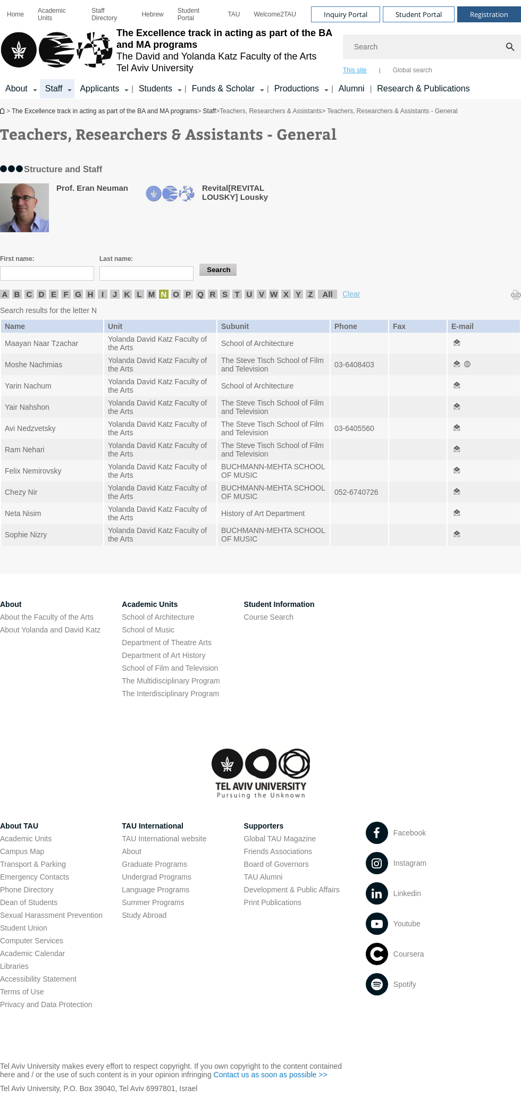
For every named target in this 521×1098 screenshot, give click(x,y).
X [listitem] (286, 294)
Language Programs (155, 889)
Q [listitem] (200, 294)
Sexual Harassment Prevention (51, 915)
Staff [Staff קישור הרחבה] (54, 88)
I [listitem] (103, 294)
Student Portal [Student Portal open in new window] (188, 14)
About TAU (19, 826)
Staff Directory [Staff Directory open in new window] (104, 14)
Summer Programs (153, 902)
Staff (209, 111)
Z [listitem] (310, 294)
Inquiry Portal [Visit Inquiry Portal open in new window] (345, 14)
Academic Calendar (32, 953)
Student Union (23, 928)
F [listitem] (65, 294)
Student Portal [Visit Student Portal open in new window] (419, 14)
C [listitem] (29, 294)
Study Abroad (144, 915)
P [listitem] (188, 294)
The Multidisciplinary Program (171, 681)
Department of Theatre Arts (167, 642)
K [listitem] (127, 294)
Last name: (116, 259)
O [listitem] (176, 294)
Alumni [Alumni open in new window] (352, 88)
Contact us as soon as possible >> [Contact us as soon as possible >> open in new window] (270, 1074)
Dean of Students (28, 902)
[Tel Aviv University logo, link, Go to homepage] (166, 50)
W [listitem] (274, 294)
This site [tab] (355, 70)
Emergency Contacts (34, 877)
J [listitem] (115, 294)
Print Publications (272, 902)
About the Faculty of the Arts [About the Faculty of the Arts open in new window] (47, 617)
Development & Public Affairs (292, 889)
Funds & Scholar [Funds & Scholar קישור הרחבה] (223, 88)
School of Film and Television (170, 668)
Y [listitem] (298, 294)
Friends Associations (278, 851)
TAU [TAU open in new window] (234, 14)
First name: (17, 259)
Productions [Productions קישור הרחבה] (297, 88)
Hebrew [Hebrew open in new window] (152, 14)
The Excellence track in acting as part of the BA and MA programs (3, 111)
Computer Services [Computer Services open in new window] (31, 940)
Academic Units (52, 14)
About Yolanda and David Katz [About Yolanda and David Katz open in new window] (50, 630)
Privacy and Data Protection (46, 1004)
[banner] (260, 49)
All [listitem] (327, 294)
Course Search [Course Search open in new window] (268, 617)
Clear (351, 294)
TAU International (152, 826)
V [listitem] (261, 294)
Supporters (264, 826)
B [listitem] (17, 294)
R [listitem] (213, 294)
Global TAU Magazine (280, 838)
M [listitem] (151, 294)
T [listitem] (236, 294)
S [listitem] (225, 294)
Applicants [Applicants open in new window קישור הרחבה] (99, 88)
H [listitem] (91, 294)
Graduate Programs (154, 864)
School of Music (148, 630)
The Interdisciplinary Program (170, 693)
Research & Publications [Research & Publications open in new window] (423, 88)
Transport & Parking (33, 864)
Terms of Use (22, 991)
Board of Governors (276, 864)
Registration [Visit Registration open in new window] (489, 14)
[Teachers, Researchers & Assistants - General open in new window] (456, 343)
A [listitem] (5, 294)
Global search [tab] (412, 70)
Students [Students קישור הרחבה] (155, 88)
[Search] (432, 47)
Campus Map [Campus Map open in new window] (22, 851)
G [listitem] (78, 294)
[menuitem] (15, 14)
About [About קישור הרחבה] (16, 88)
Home (15, 14)
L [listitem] (139, 294)
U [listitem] (250, 294)
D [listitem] (42, 294)
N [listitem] (164, 294)
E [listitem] (53, 294)
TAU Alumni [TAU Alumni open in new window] (263, 877)
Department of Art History (163, 655)
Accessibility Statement (38, 979)
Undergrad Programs (156, 877)
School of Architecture (158, 617)
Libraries (14, 966)
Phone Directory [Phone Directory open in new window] (26, 889)
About (131, 851)
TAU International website (164, 838)
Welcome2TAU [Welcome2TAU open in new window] (275, 14)
